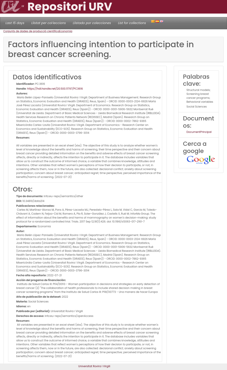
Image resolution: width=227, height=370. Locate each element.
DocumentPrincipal (198, 132)
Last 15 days (14, 23)
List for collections (132, 23)
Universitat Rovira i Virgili (94, 366)
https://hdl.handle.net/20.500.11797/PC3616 (55, 88)
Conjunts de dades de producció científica (31, 31)
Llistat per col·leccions (48, 23)
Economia (65, 31)
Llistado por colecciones (92, 23)
